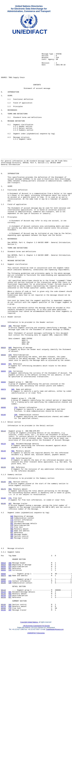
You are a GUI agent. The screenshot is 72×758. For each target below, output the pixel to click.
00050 (3, 439)
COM (15, 491)
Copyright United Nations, (29, 738)
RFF (9, 430)
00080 (3, 471)
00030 (3, 419)
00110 (3, 511)
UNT (9, 598)
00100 (3, 491)
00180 (3, 591)
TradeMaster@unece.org (54, 745)
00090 (3, 482)
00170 (3, 580)
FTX (9, 591)
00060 (3, 452)
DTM (9, 419)
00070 (3, 461)
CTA (15, 482)
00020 (3, 411)
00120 (3, 526)
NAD (12, 461)
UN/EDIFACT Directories (36, 749)
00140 (3, 543)
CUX (9, 439)
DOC (12, 526)
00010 (3, 384)
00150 (3, 554)
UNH (9, 384)
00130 (3, 535)
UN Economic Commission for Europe (36, 742)
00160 (3, 572)
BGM (9, 411)
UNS (9, 572)
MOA (12, 535)
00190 (3, 598)
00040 (3, 430)
